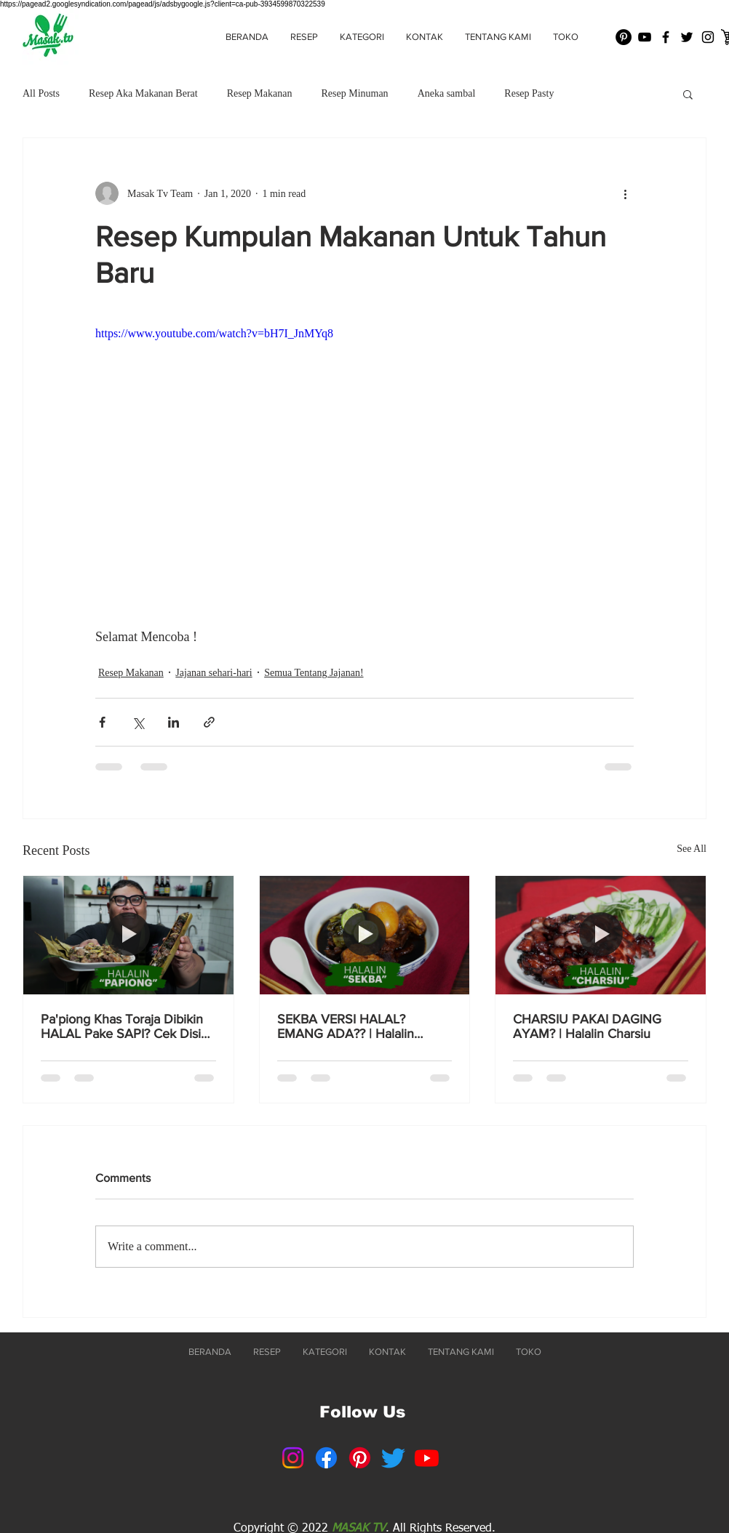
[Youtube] (427, 1458)
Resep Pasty (529, 93)
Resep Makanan (259, 93)
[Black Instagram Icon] (708, 37)
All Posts (41, 93)
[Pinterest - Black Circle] (624, 37)
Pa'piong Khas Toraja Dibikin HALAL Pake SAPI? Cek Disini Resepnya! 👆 (126, 1026)
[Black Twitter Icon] (687, 37)
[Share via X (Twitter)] (138, 722)
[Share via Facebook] (102, 722)
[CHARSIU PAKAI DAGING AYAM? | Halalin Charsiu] (600, 935)
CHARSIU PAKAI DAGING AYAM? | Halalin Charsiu (587, 1026)
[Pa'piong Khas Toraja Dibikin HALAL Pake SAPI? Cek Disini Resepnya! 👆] (128, 935)
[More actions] (625, 193)
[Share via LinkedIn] (173, 722)
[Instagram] (293, 1458)
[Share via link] (209, 722)
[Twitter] (393, 1458)
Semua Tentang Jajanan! (313, 672)
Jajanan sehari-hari (213, 672)
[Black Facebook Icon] (666, 37)
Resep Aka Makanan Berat (143, 93)
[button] (362, 37)
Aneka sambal (447, 93)
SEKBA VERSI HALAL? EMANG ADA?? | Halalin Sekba (345, 1026)
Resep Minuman (354, 93)
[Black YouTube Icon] (645, 37)
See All (691, 848)
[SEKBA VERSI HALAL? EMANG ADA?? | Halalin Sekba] (365, 935)
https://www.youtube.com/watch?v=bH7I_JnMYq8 (214, 333)
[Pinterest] (360, 1458)
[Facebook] (326, 1458)
